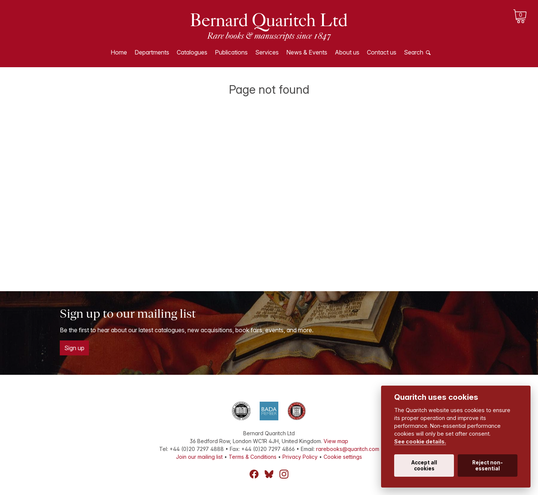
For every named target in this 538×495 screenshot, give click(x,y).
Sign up (74, 348)
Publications (231, 52)
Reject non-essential (487, 465)
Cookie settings (343, 457)
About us (347, 52)
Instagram (283, 474)
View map (336, 441)
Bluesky (269, 474)
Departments (151, 52)
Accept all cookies (424, 465)
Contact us (381, 52)
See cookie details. (420, 441)
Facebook (254, 474)
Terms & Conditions (252, 457)
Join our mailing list (199, 457)
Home (119, 52)
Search (413, 52)
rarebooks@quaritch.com (347, 449)
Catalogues (192, 52)
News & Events (306, 52)
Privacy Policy (300, 457)
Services (267, 52)
